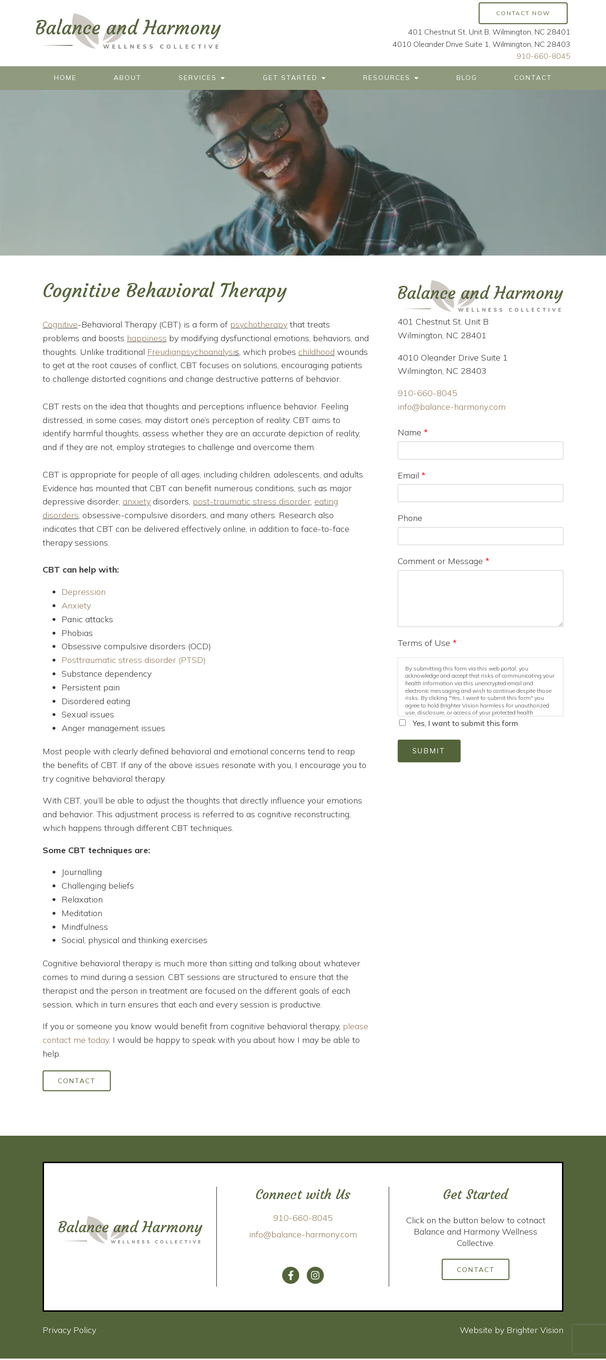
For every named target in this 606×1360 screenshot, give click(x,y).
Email (412, 475)
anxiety (137, 501)
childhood (316, 351)
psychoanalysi (208, 351)
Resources (386, 77)
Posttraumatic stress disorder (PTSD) (134, 659)
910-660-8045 (543, 56)
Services (197, 77)
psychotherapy (258, 324)
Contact (533, 77)
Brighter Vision (535, 1331)
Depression (84, 591)
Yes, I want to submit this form (465, 723)
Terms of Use (427, 642)
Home (65, 77)
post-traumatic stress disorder (252, 501)
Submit (431, 751)
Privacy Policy (69, 1331)
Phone (410, 517)
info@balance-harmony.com (452, 406)
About (128, 77)
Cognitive (60, 324)
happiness (147, 338)
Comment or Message (444, 561)
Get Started (290, 77)
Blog (466, 77)
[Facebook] (290, 1277)
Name (413, 432)
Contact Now (523, 13)
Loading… (481, 948)
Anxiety (76, 605)
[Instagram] (315, 1277)
